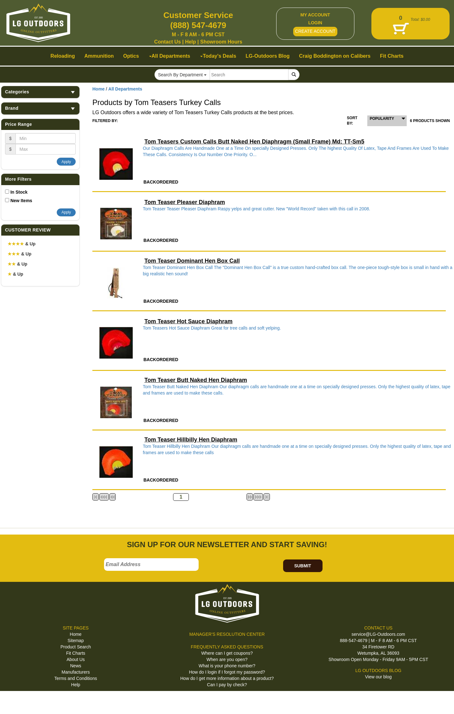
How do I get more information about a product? (227, 678)
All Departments (125, 88)
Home (98, 88)
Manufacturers (75, 672)
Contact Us (167, 41)
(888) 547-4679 (198, 25)
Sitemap (75, 640)
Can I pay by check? (227, 684)
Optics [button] (131, 56)
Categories (40, 92)
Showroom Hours (221, 41)
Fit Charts (75, 653)
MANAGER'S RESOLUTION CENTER (227, 634)
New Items (21, 200)
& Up (22, 243)
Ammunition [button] (99, 56)
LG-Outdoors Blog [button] (268, 56)
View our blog (378, 676)
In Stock (18, 192)
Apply (66, 162)
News (75, 665)
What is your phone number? (227, 665)
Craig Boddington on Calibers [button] (335, 56)
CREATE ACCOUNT (315, 31)
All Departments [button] (169, 56)
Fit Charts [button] (392, 56)
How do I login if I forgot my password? (227, 672)
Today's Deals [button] (218, 56)
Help (190, 41)
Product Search (76, 646)
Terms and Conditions (75, 678)
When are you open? (227, 659)
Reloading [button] (62, 56)
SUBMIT (302, 565)
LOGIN (315, 22)
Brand (40, 108)
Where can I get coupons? (227, 653)
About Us (76, 659)
